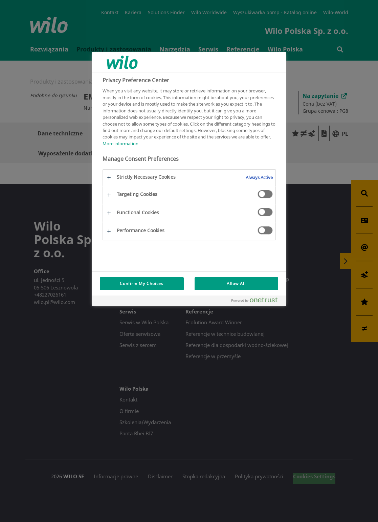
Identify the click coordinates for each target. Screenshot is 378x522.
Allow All (236, 283)
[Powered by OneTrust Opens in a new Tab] (257, 301)
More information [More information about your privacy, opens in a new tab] (120, 143)
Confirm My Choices (141, 283)
